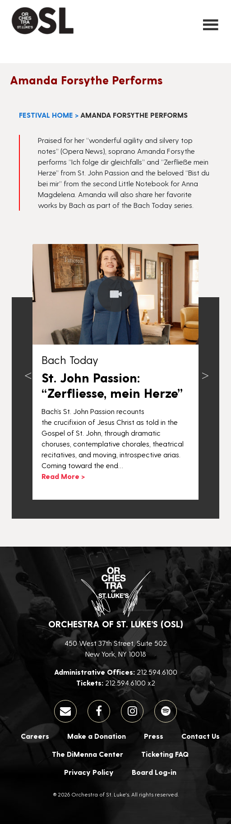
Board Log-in (154, 772)
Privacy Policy (89, 772)
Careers (35, 736)
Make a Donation (96, 736)
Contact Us (200, 736)
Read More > (63, 476)
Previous (27, 371)
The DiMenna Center (87, 754)
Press (153, 736)
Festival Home (46, 114)
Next (205, 371)
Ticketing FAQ (165, 754)
